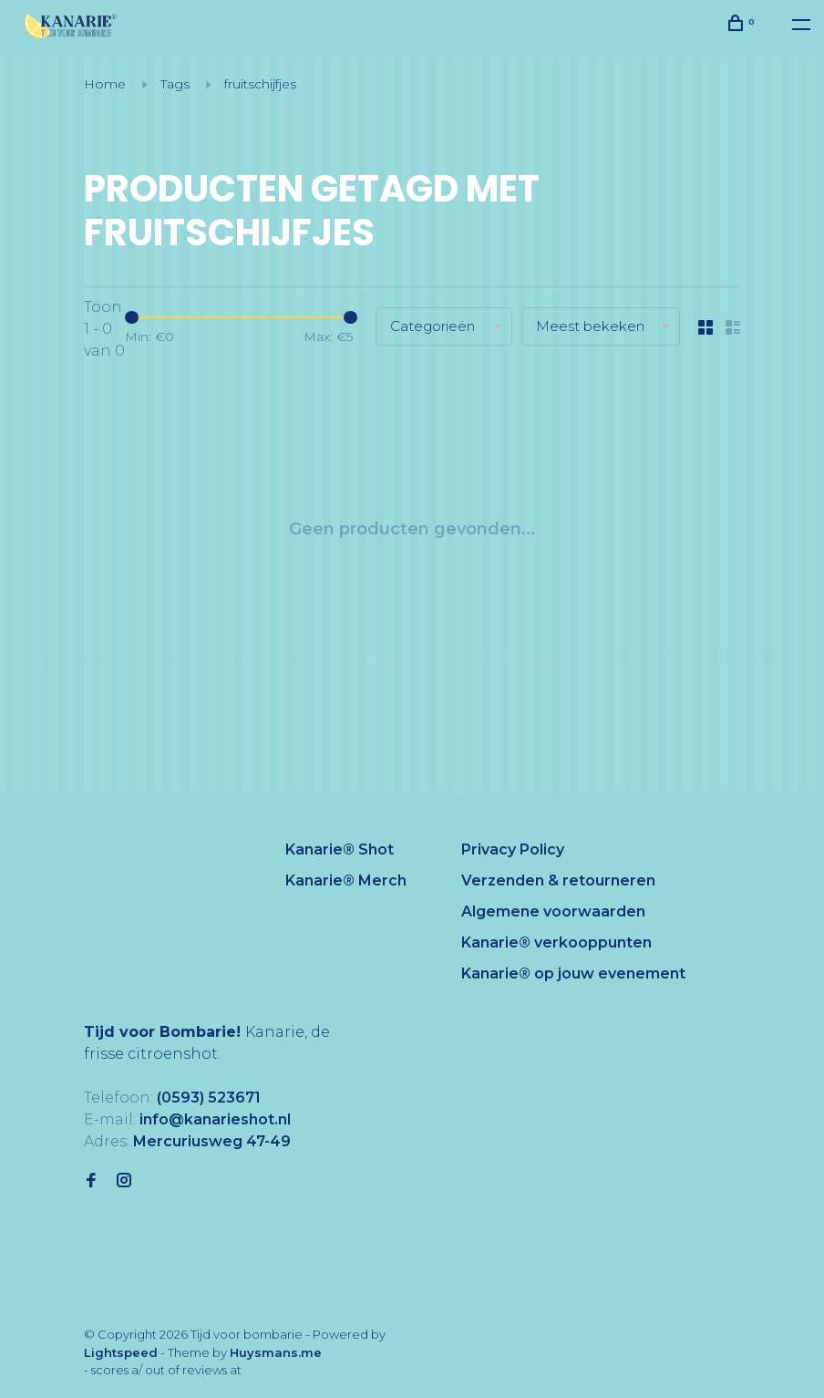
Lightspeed (121, 1352)
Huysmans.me (276, 1352)
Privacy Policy (512, 849)
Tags (175, 84)
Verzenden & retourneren (558, 880)
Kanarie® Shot (339, 849)
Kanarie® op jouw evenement (573, 973)
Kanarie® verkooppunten (556, 942)
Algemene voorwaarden (553, 911)
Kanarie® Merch (346, 880)
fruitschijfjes (260, 84)
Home (105, 84)
